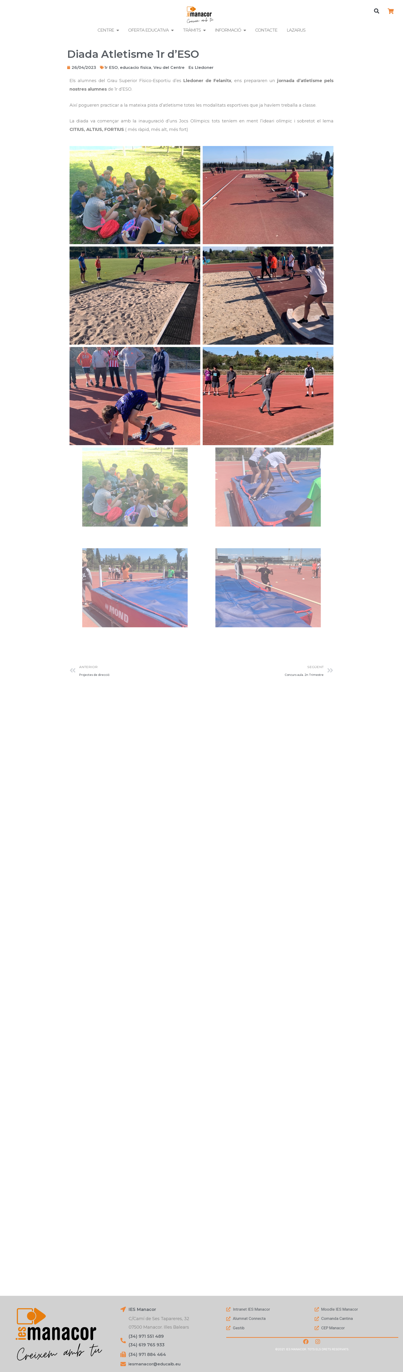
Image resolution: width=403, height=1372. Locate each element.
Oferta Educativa (150, 30)
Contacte (266, 30)
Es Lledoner (206, 67)
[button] (376, 11)
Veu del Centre (172, 67)
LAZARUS (296, 30)
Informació (230, 30)
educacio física (137, 67)
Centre (108, 30)
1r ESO (112, 67)
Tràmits (194, 30)
